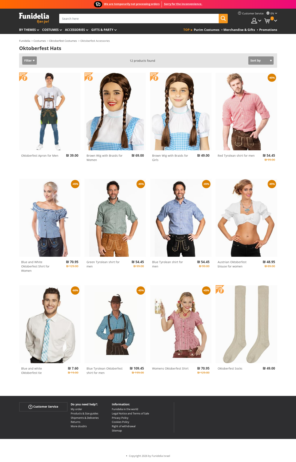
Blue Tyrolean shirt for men (167, 264)
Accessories (75, 30)
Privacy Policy (120, 418)
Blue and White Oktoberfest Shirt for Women (35, 266)
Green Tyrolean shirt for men (103, 264)
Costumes (50, 30)
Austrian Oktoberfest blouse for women (232, 264)
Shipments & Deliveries (85, 418)
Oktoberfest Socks (230, 368)
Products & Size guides (84, 413)
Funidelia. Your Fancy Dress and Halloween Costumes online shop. (34, 18)
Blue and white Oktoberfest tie (31, 370)
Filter (28, 60)
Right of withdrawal (123, 426)
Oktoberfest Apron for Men (39, 156)
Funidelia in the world (125, 409)
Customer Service (43, 407)
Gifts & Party (102, 30)
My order (76, 409)
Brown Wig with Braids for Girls (170, 158)
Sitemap (117, 430)
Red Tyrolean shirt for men (236, 156)
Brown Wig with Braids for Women (105, 158)
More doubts (79, 426)
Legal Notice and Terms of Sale (130, 413)
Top (186, 30)
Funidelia (24, 41)
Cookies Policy (120, 422)
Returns (75, 422)
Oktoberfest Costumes (63, 41)
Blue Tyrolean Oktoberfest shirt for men (105, 370)
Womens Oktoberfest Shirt (170, 368)
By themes (27, 30)
